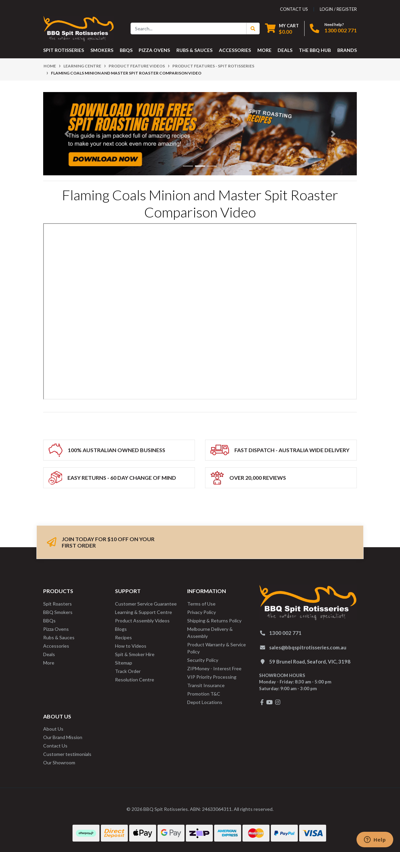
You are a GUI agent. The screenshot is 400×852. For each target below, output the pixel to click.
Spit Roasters (57, 604)
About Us (53, 729)
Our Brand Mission (62, 737)
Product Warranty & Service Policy (216, 648)
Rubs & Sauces (59, 637)
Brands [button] (347, 50)
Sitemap (123, 663)
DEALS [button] (285, 50)
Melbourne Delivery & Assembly (210, 632)
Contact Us (55, 745)
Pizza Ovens (56, 629)
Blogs (121, 629)
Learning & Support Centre (143, 612)
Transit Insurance (206, 685)
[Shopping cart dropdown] (282, 28)
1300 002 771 (340, 30)
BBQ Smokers (58, 612)
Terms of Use (201, 604)
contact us (294, 9)
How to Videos (130, 646)
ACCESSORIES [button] (235, 50)
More (48, 663)
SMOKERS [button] (101, 50)
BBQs (49, 620)
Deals (49, 654)
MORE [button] (264, 50)
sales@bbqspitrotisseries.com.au (307, 647)
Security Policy (202, 660)
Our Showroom (59, 762)
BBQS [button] (126, 50)
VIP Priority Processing (211, 677)
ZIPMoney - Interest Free (214, 668)
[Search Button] (253, 28)
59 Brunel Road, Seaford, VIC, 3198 (309, 661)
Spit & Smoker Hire (134, 654)
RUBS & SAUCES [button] (194, 50)
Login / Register (338, 9)
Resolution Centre (134, 679)
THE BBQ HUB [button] (315, 50)
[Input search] (189, 28)
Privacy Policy (201, 612)
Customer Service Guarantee (146, 604)
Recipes (123, 637)
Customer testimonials (67, 754)
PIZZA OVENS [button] (154, 50)
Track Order (128, 671)
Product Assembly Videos (142, 620)
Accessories (56, 646)
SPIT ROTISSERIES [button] (63, 50)
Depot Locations (204, 702)
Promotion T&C (203, 694)
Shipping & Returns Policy (214, 620)
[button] (66, 133)
